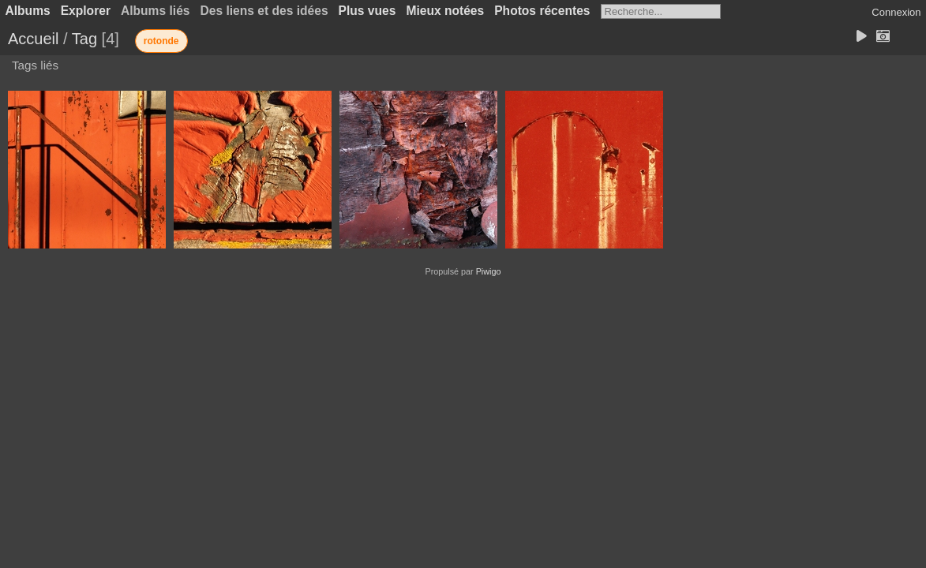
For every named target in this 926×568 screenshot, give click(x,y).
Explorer (86, 10)
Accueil (33, 38)
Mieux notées (445, 10)
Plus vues (367, 10)
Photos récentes (542, 10)
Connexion (896, 12)
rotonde (161, 41)
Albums (28, 10)
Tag (84, 38)
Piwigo (488, 271)
